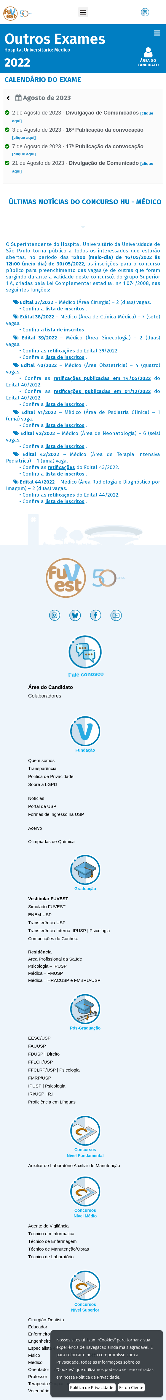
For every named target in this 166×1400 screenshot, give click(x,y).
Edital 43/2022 (41, 454)
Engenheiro (39, 1340)
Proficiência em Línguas (52, 1101)
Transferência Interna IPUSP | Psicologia (69, 930)
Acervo (35, 828)
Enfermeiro (39, 1333)
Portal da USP (42, 806)
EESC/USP (39, 1037)
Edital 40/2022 (39, 365)
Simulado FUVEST (47, 906)
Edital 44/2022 (37, 482)
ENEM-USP (40, 914)
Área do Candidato (50, 687)
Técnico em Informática (51, 1233)
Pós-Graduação (85, 1028)
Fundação (85, 750)
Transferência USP (47, 922)
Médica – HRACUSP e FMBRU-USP (64, 980)
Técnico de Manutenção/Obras (58, 1248)
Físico (34, 1355)
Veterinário (39, 1390)
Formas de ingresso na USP (56, 814)
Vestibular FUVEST (48, 898)
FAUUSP (37, 1045)
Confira (53, 330)
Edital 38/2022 (37, 317)
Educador (37, 1326)
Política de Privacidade (51, 776)
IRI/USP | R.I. (41, 1093)
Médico (35, 1362)
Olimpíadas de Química (51, 841)
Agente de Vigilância (48, 1225)
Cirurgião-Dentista (46, 1319)
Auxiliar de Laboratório (50, 1165)
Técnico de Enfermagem (52, 1241)
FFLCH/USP (40, 1061)
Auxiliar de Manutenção (97, 1165)
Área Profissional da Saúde (55, 958)
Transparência (42, 768)
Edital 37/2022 (36, 302)
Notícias (36, 798)
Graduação (85, 888)
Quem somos (41, 760)
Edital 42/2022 (37, 433)
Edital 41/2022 (38, 412)
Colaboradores (44, 696)
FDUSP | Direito (44, 1053)
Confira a (53, 309)
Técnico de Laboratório (51, 1256)
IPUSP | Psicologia (46, 1085)
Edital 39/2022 (39, 338)
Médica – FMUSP (45, 973)
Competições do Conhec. (53, 938)
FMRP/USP (39, 1077)
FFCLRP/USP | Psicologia (54, 1069)
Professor (37, 1376)
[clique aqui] (24, 137)
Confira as (48, 351)
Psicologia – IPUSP (47, 966)
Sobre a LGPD (42, 784)
